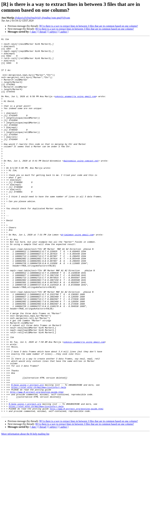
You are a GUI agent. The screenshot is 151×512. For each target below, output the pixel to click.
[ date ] (33, 31)
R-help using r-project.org (27, 454)
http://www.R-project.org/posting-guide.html (37, 463)
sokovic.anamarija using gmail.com (75, 108)
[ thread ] (42, 31)
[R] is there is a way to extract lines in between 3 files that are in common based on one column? (88, 26)
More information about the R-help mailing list (25, 509)
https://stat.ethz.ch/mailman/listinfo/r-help (38, 457)
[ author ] (63, 31)
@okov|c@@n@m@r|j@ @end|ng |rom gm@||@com (42, 17)
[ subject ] (53, 31)
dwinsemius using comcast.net (81, 185)
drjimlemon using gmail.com (77, 274)
